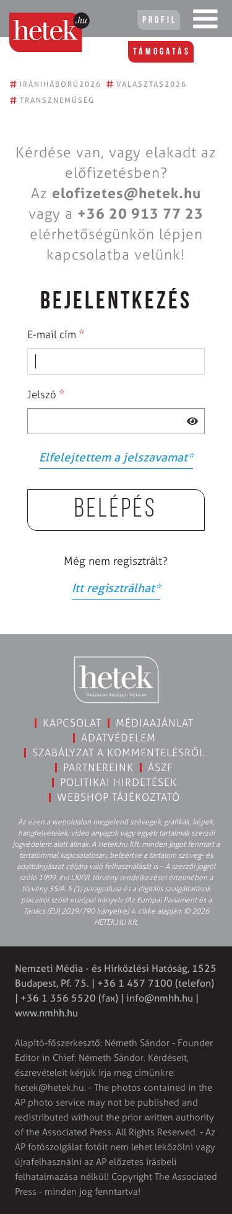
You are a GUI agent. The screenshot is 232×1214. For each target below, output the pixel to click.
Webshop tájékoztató (118, 797)
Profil (159, 20)
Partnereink (98, 767)
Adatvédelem (118, 737)
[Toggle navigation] (205, 21)
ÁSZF (160, 767)
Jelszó (46, 393)
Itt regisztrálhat (116, 588)
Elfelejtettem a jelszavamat (116, 457)
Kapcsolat (72, 723)
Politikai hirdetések (118, 782)
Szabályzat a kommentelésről (118, 752)
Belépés (115, 510)
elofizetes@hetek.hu (126, 193)
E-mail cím (56, 333)
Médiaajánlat (155, 723)
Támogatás (162, 52)
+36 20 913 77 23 (140, 213)
